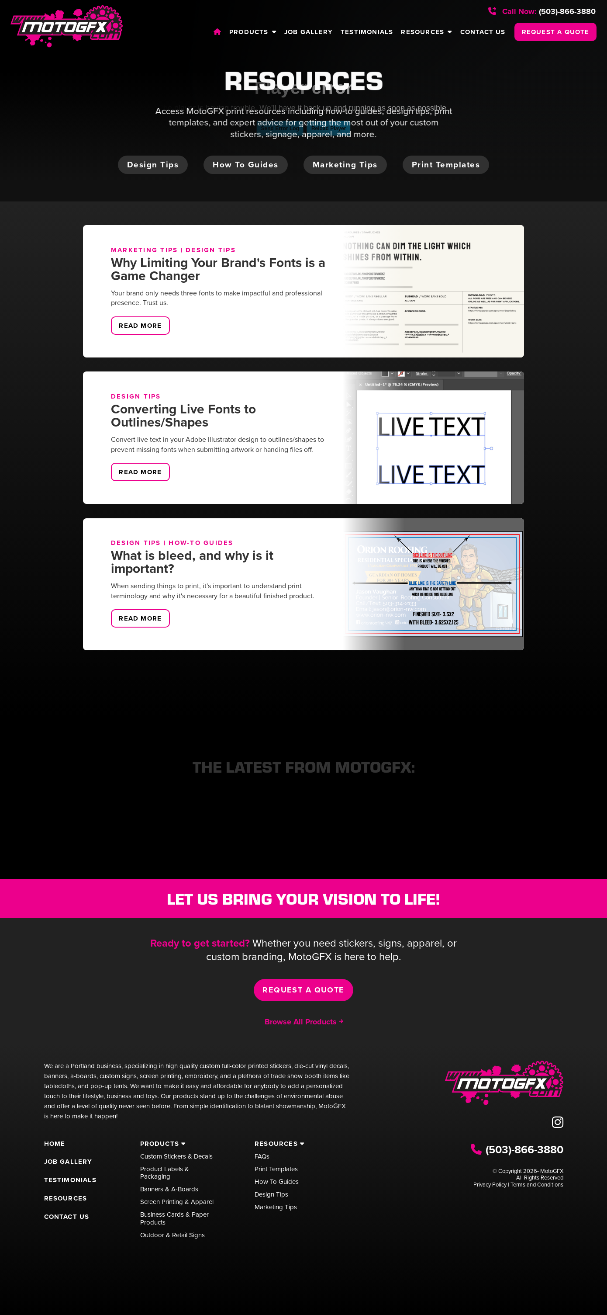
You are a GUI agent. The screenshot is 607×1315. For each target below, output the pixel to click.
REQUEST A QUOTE (556, 32)
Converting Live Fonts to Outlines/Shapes (183, 415)
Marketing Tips (144, 250)
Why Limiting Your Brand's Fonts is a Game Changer (218, 269)
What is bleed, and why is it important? (192, 562)
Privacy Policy (490, 1184)
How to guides (246, 164)
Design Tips (211, 250)
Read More (140, 325)
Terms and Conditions (536, 1184)
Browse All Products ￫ (304, 1021)
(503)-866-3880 (542, 11)
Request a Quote (303, 990)
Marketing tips (345, 164)
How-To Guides (201, 543)
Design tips (153, 164)
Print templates (446, 164)
